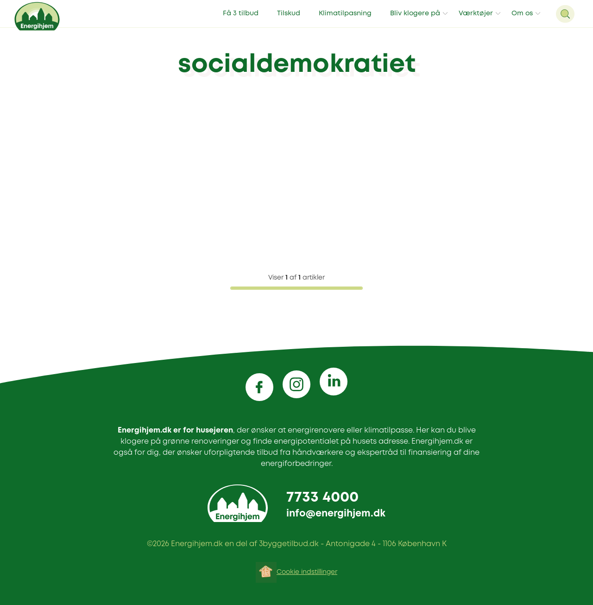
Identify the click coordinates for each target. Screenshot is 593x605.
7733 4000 (322, 497)
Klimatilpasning (345, 14)
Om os (522, 14)
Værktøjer (476, 14)
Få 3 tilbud (241, 14)
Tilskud (288, 14)
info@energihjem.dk (335, 513)
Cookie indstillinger (307, 572)
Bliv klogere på (415, 14)
